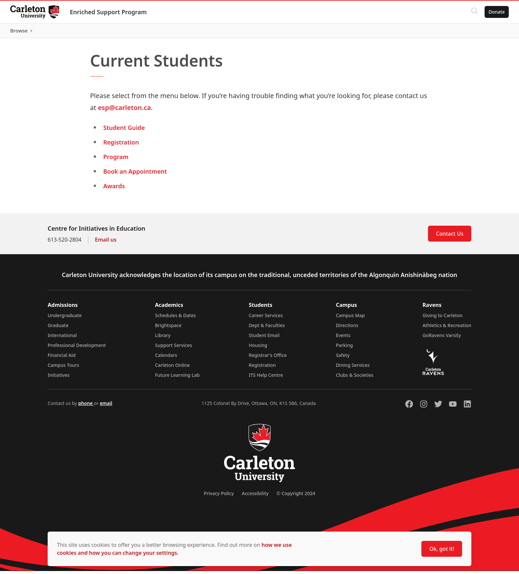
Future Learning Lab (177, 378)
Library (162, 338)
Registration (121, 145)
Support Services (173, 348)
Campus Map (350, 318)
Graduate (58, 328)
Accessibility (255, 496)
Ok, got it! (441, 548)
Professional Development (77, 348)
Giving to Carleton (443, 318)
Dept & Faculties (267, 328)
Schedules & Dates (175, 318)
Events (343, 338)
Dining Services (353, 368)
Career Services (266, 318)
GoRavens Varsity (442, 338)
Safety (343, 358)
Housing (258, 348)
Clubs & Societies (354, 378)
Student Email (264, 338)
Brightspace (168, 328)
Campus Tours (63, 368)
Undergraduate (65, 318)
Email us (106, 242)
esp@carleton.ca (124, 110)
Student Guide (124, 131)
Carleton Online (172, 368)
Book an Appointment (135, 174)
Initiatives (59, 378)
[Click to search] (474, 12)
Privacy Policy (219, 496)
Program (115, 160)
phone (86, 406)
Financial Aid (61, 358)
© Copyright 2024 (295, 496)
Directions (347, 328)
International (62, 338)
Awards (114, 189)
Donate (496, 12)
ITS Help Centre (266, 378)
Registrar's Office (268, 358)
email (106, 406)
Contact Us (449, 236)
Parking (344, 348)
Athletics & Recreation (447, 328)
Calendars (166, 358)
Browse (495, 32)
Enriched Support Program (108, 12)
